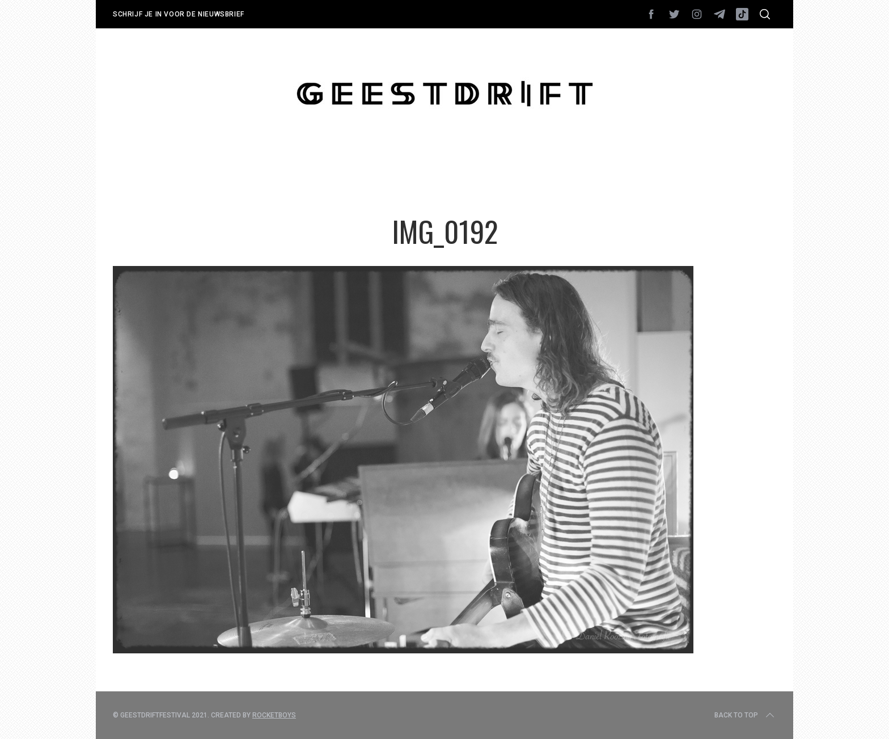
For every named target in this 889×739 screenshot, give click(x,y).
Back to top (745, 715)
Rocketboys (274, 715)
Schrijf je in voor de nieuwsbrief (178, 14)
